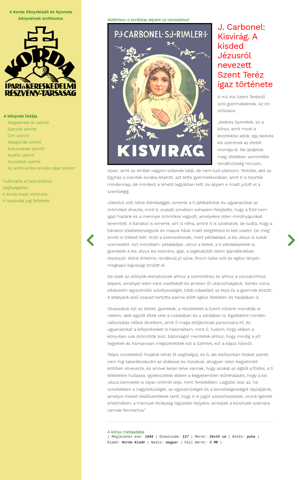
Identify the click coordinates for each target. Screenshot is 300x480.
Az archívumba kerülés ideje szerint (37, 168)
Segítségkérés (14, 187)
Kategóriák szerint (20, 142)
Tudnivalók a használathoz (26, 181)
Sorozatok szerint (20, 161)
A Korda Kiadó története (23, 194)
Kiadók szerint (17, 155)
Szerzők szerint (18, 129)
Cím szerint (14, 135)
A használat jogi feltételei (25, 200)
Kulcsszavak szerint (22, 148)
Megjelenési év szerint (24, 122)
